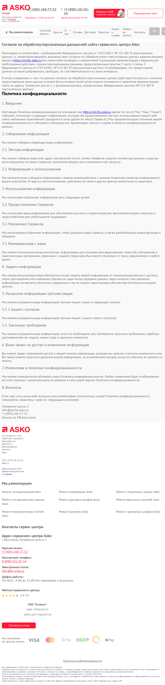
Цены (57, 32)
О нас (68, 32)
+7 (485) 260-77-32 (42, 9)
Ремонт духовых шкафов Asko (79, 499)
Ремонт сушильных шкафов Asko (138, 511)
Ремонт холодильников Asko (21, 492)
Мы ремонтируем (19, 32)
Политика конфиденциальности (82, 661)
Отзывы (77, 32)
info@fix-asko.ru (13, 571)
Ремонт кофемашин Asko (76, 492)
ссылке (8, 474)
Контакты (139, 32)
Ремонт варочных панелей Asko (137, 499)
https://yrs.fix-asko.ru (27, 60)
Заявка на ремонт (127, 32)
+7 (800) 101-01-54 (76, 11)
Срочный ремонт (45, 32)
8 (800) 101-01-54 (14, 561)
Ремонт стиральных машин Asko (138, 492)
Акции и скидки (116, 32)
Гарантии (103, 32)
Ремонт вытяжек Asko (73, 511)
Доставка (90, 32)
